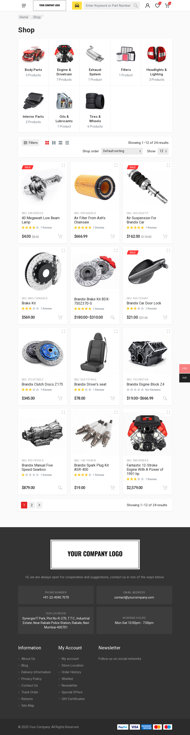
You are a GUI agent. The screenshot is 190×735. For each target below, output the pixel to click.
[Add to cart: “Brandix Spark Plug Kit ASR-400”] (113, 488)
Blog (24, 665)
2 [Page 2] (32, 505)
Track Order (29, 692)
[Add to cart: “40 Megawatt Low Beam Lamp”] (60, 236)
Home (24, 17)
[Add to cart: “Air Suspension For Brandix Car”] (165, 236)
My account (70, 659)
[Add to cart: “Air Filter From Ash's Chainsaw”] (113, 236)
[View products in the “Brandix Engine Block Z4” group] (165, 398)
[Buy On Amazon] (60, 488)
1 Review (46, 227)
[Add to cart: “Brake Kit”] (60, 317)
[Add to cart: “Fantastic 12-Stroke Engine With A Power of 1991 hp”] (165, 488)
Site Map (27, 706)
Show (151, 151)
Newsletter (69, 685)
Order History (71, 672)
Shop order (91, 151)
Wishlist (67, 679)
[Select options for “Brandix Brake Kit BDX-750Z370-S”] (113, 317)
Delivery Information (36, 672)
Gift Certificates (73, 699)
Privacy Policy (31, 679)
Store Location (73, 665)
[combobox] (111, 6)
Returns (27, 699)
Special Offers (72, 692)
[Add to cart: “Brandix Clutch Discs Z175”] (60, 398)
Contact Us (29, 685)
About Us (28, 659)
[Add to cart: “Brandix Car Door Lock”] (165, 317)
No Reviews (153, 389)
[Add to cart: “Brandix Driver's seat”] (113, 398)
